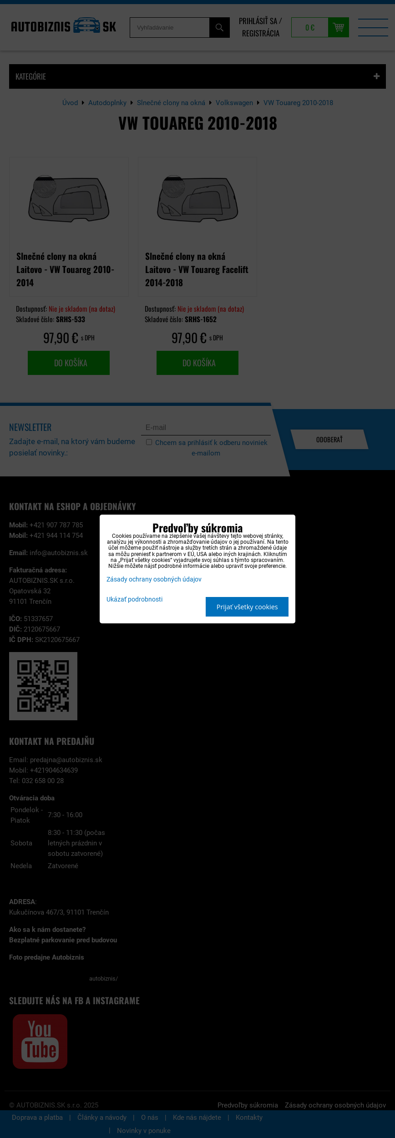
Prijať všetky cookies (247, 606)
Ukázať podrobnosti (134, 599)
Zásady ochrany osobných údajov (154, 579)
